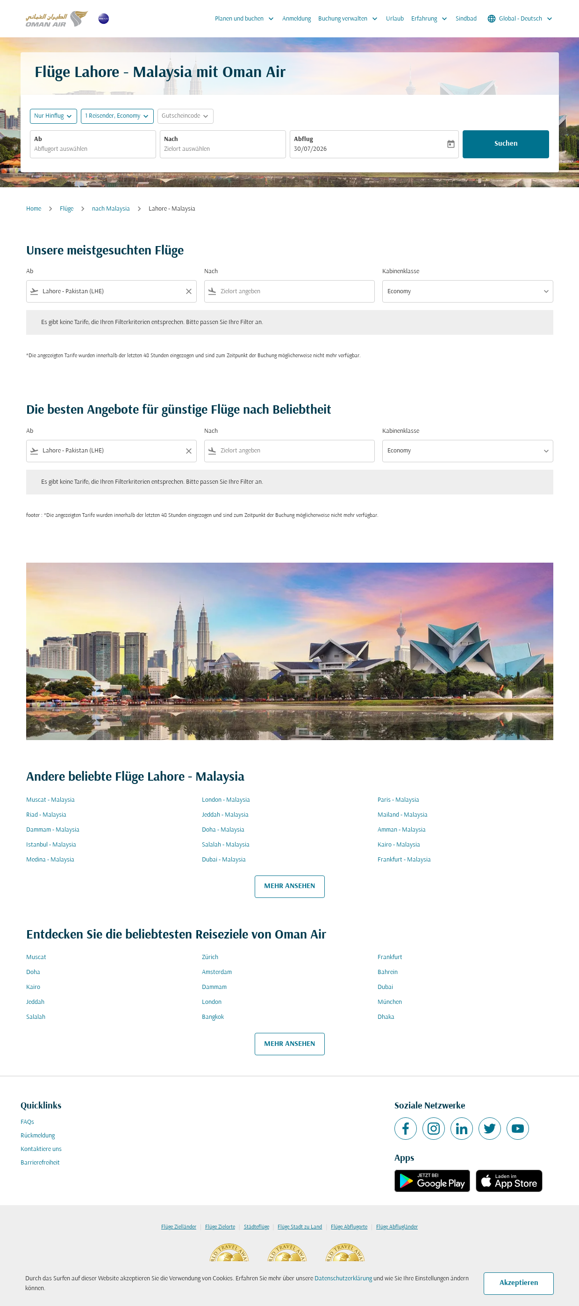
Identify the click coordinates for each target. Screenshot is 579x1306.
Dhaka (386, 1017)
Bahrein (388, 972)
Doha (33, 972)
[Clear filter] (188, 291)
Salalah (35, 1017)
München (390, 1002)
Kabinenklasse (400, 271)
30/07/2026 (310, 149)
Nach (171, 139)
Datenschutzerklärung (343, 1278)
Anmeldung (296, 18)
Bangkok (213, 1017)
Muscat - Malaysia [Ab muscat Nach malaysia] (50, 800)
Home (33, 208)
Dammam (214, 987)
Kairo (33, 987)
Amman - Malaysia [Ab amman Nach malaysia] (402, 829)
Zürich (210, 957)
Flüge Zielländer (178, 1227)
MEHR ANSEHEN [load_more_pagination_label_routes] (289, 886)
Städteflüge (256, 1227)
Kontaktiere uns (41, 1149)
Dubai (385, 987)
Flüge (66, 208)
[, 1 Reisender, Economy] (112, 116)
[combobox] (93, 149)
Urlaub (395, 18)
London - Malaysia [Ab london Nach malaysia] (226, 800)
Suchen (506, 144)
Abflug (303, 139)
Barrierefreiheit (40, 1162)
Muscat (36, 957)
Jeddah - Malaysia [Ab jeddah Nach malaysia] (225, 815)
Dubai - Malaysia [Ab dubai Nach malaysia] (224, 859)
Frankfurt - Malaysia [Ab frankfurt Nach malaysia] (404, 859)
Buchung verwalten (350, 18)
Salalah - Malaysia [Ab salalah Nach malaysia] (226, 844)
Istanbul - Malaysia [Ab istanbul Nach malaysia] (51, 844)
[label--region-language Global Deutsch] (520, 18)
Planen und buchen (247, 18)
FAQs (27, 1122)
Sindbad (466, 18)
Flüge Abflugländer (397, 1227)
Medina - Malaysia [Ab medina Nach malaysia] (50, 859)
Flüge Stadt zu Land (300, 1227)
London (212, 1002)
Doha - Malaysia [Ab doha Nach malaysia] (223, 829)
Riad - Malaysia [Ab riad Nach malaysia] (46, 815)
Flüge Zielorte (220, 1227)
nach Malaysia (111, 208)
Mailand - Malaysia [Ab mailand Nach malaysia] (403, 815)
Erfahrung (431, 18)
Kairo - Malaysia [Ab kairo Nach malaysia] (399, 844)
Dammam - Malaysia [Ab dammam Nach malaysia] (52, 829)
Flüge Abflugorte (349, 1227)
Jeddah (35, 1002)
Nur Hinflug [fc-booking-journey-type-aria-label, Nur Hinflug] (49, 116)
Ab (38, 139)
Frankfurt (390, 957)
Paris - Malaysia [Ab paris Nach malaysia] (398, 800)
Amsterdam (217, 972)
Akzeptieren (519, 1283)
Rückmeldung (38, 1135)
